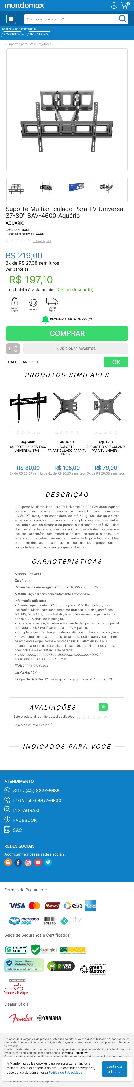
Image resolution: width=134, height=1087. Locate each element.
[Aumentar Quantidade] (16, 347)
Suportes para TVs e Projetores (29, 44)
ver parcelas (17, 269)
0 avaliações (42, 241)
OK (116, 362)
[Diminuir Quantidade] (16, 351)
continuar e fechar (115, 1069)
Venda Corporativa (76, 1052)
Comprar (67, 333)
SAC (17, 830)
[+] (103, 707)
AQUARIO (15, 223)
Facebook (25, 820)
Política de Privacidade (65, 1072)
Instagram (26, 810)
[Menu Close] (11, 19)
